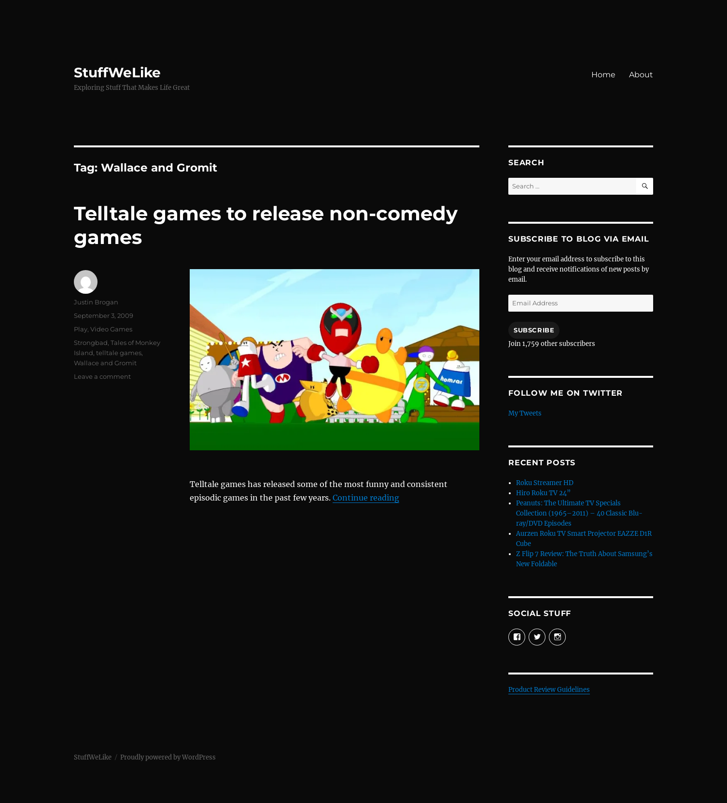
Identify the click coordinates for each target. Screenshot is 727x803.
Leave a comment (102, 376)
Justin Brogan (96, 302)
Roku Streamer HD (544, 483)
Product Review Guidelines (549, 690)
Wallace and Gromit (105, 363)
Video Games (111, 329)
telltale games (118, 353)
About (641, 74)
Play (80, 329)
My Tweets (525, 413)
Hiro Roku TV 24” (543, 493)
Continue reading (366, 497)
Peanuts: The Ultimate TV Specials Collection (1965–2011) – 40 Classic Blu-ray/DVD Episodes (579, 513)
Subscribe (534, 330)
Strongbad (91, 342)
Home (603, 74)
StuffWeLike (117, 72)
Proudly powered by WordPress (168, 757)
